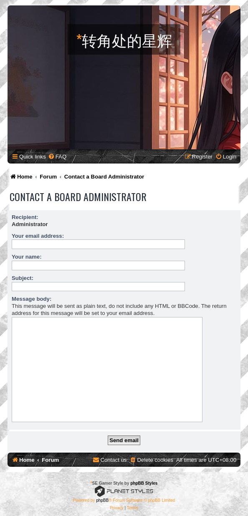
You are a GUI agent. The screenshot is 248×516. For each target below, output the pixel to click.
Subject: (22, 278)
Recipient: (25, 217)
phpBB (102, 500)
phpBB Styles (143, 483)
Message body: (31, 299)
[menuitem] (57, 157)
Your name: (27, 257)
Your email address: (38, 236)
